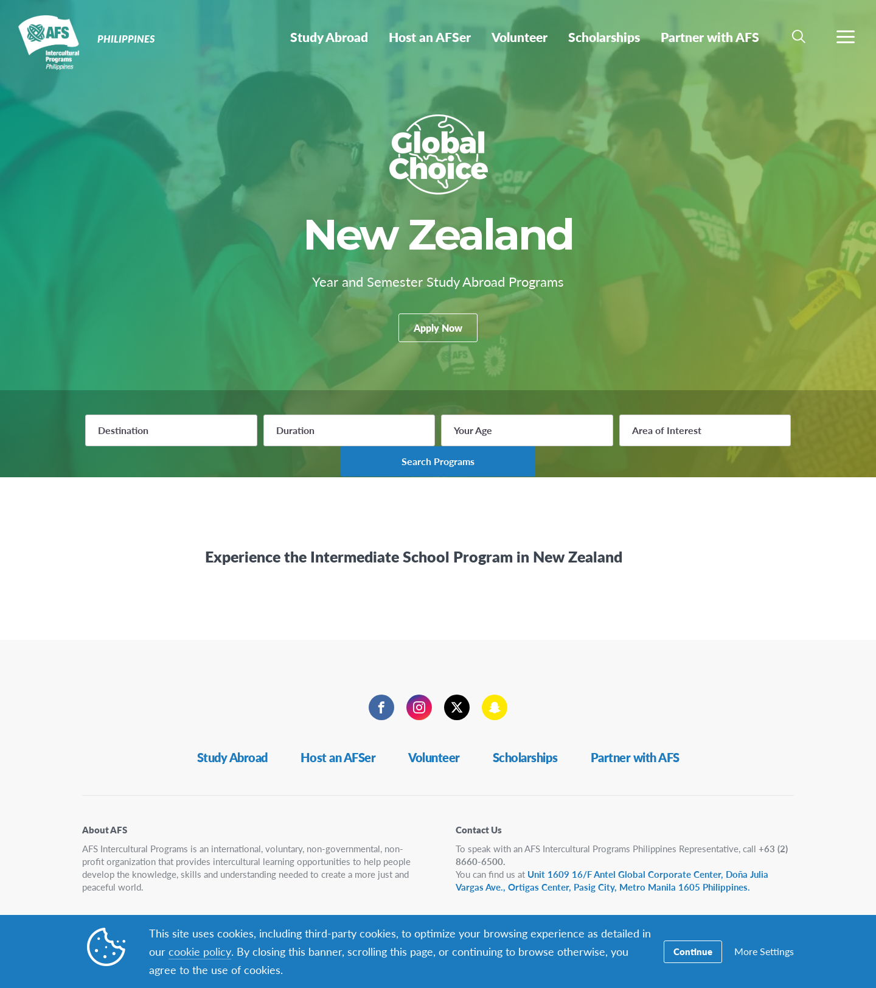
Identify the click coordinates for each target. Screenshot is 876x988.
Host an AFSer (338, 742)
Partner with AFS (635, 742)
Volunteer (434, 742)
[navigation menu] (845, 36)
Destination (123, 446)
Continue (692, 951)
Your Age (402, 446)
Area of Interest (559, 446)
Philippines (53, 41)
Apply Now (438, 335)
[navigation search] (798, 36)
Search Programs (722, 445)
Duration (259, 446)
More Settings (764, 952)
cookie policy (200, 951)
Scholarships (525, 742)
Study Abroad (232, 742)
